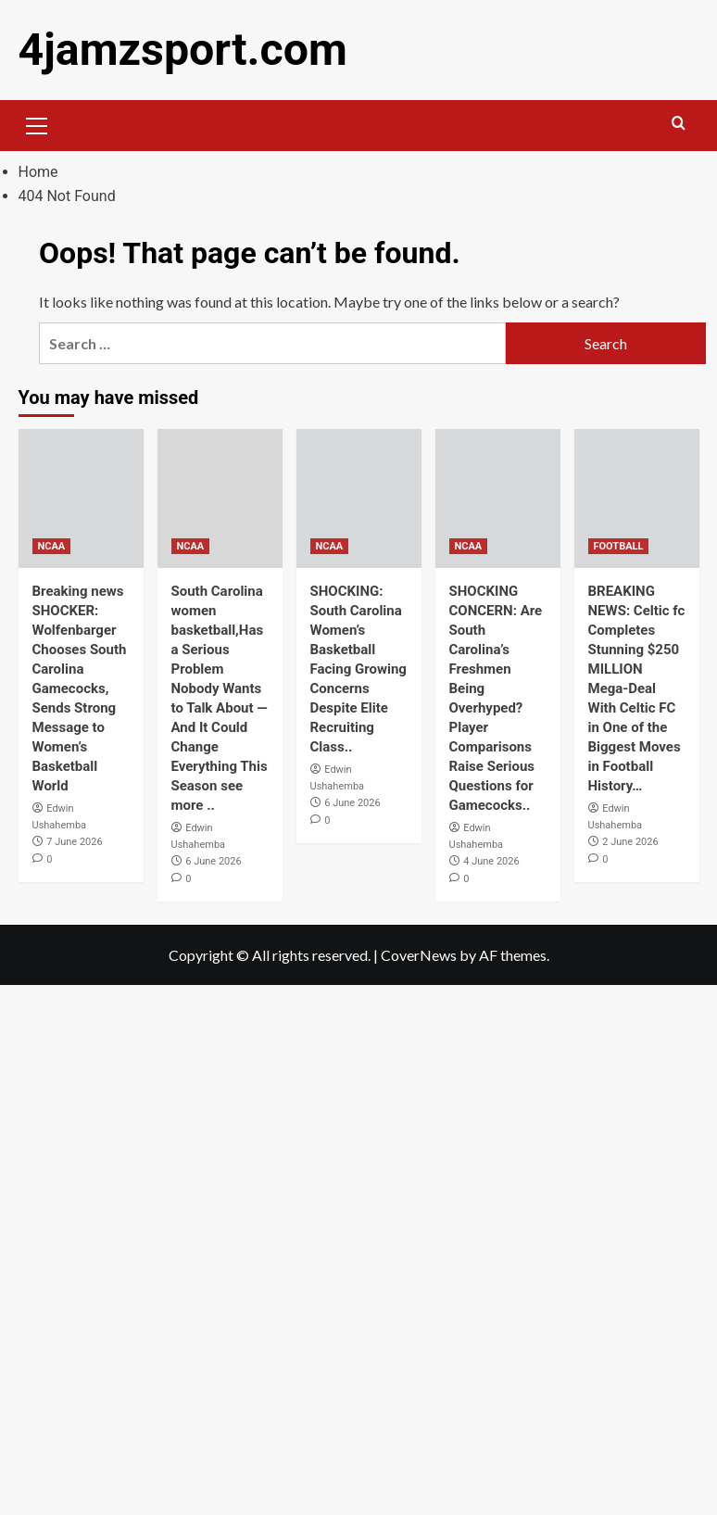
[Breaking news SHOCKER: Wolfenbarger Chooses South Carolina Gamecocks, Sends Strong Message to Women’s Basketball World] (81, 498)
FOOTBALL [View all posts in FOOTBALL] (619, 546)
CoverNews (419, 954)
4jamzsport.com (182, 49)
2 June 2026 (630, 842)
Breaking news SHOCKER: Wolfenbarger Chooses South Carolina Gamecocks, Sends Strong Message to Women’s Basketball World (79, 688)
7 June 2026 (74, 842)
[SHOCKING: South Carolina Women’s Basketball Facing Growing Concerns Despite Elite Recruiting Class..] (358, 498)
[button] (37, 123)
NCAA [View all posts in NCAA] (52, 546)
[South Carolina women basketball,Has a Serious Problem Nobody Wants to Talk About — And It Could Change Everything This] (220, 498)
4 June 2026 (491, 861)
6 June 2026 (213, 861)
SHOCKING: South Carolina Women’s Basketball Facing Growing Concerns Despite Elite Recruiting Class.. (358, 669)
